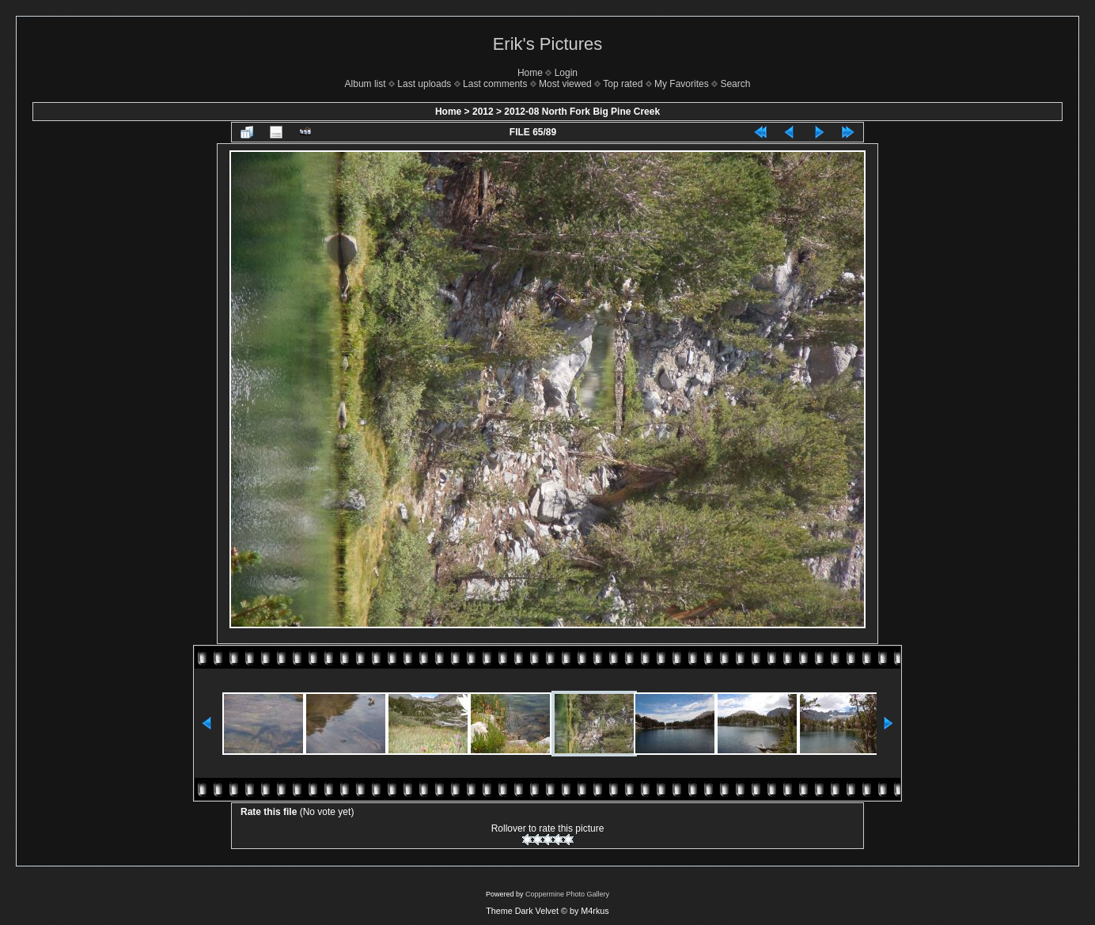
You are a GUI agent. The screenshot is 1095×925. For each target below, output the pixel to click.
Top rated (622, 83)
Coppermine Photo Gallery (567, 894)
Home (530, 72)
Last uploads (424, 83)
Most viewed (565, 83)
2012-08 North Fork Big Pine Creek (582, 111)
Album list (365, 83)
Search (735, 83)
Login (566, 72)
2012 (483, 111)
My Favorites (681, 83)
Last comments (495, 83)
